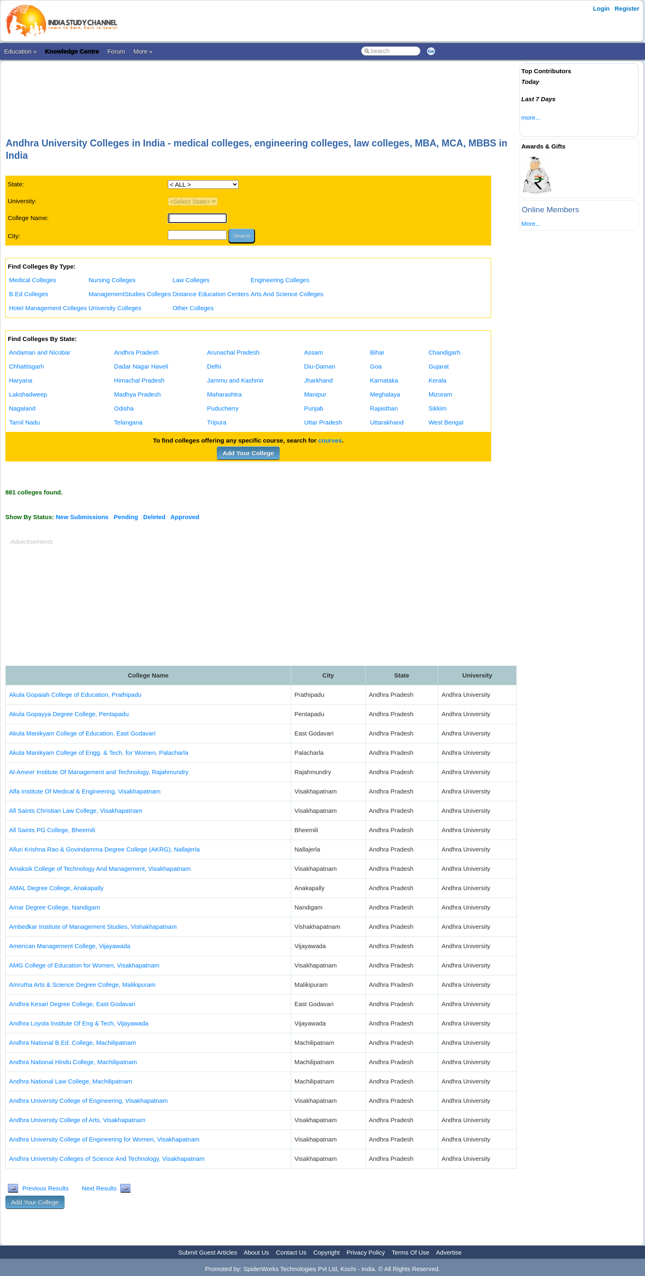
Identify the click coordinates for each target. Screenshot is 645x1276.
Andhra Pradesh (136, 352)
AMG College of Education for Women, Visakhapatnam (84, 965)
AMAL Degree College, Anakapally (56, 887)
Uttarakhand (387, 422)
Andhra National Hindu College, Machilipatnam (73, 1061)
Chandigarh (445, 352)
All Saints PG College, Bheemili (52, 829)
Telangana (128, 422)
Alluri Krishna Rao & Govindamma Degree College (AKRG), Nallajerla (104, 849)
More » (143, 51)
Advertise (449, 1252)
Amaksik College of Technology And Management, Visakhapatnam (99, 868)
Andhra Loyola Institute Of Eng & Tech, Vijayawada (78, 1023)
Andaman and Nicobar (39, 352)
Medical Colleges (32, 279)
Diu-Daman (319, 366)
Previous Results (45, 1188)
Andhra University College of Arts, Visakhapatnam (77, 1119)
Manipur (315, 394)
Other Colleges (192, 307)
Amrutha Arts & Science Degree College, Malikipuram (82, 984)
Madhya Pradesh (137, 394)
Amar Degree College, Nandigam (54, 907)
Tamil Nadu (24, 422)
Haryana (20, 380)
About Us (256, 1252)
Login (601, 8)
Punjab (313, 408)
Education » (20, 51)
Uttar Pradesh (323, 422)
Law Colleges (190, 279)
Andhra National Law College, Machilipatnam (70, 1081)
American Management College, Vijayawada (69, 945)
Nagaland (22, 408)
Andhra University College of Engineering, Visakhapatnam (88, 1100)
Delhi (214, 366)
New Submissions (82, 516)
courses (330, 440)
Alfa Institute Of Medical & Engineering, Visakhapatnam (84, 791)
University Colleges (114, 307)
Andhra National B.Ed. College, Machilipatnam (72, 1042)
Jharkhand (318, 380)
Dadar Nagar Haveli (141, 366)
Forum (116, 51)
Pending (126, 516)
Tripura (216, 422)
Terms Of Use (410, 1252)
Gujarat (439, 366)
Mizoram (440, 394)
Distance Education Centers (210, 293)
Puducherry (223, 408)
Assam (313, 352)
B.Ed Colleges (28, 293)
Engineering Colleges (280, 279)
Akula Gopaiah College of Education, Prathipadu (75, 694)
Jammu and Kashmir (235, 380)
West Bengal (446, 422)
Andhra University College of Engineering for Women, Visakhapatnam (104, 1139)
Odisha (124, 408)
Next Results (99, 1188)
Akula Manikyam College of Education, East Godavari (82, 733)
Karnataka (384, 380)
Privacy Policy (366, 1252)
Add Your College (248, 453)
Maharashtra (224, 394)
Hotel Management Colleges (48, 307)
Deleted (154, 516)
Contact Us (291, 1252)
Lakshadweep (28, 394)
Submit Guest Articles (207, 1252)
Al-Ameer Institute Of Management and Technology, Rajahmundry (98, 771)
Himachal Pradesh (139, 380)
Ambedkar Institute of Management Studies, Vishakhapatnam (92, 926)
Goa (375, 366)
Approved (184, 516)
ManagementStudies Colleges (129, 293)
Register (627, 8)
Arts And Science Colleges (287, 293)
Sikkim (438, 408)
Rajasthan (384, 408)
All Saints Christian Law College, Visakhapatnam (75, 810)
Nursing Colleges (111, 279)
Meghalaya (385, 394)
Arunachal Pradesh (233, 352)
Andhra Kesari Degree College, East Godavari (72, 1003)
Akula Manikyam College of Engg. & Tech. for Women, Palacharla (98, 752)
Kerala (437, 380)
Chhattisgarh (26, 366)
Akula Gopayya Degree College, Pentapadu (69, 713)
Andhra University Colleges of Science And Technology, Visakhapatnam (106, 1158)
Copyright (326, 1252)
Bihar (377, 352)
